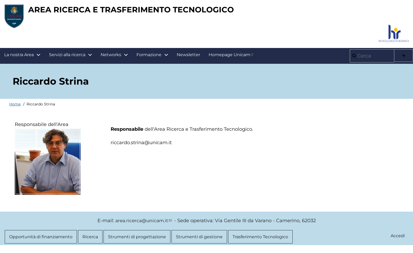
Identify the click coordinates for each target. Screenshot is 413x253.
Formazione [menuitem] (154, 57)
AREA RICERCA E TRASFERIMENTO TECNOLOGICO (151, 11)
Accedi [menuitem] (397, 238)
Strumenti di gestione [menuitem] (199, 239)
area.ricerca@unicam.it (144, 223)
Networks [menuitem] (111, 57)
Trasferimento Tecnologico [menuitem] (260, 239)
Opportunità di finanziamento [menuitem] (40, 239)
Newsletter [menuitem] (188, 57)
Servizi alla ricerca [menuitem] (67, 57)
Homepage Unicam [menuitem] (231, 57)
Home (15, 106)
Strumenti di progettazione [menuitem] (137, 239)
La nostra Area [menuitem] (24, 57)
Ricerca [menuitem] (90, 239)
